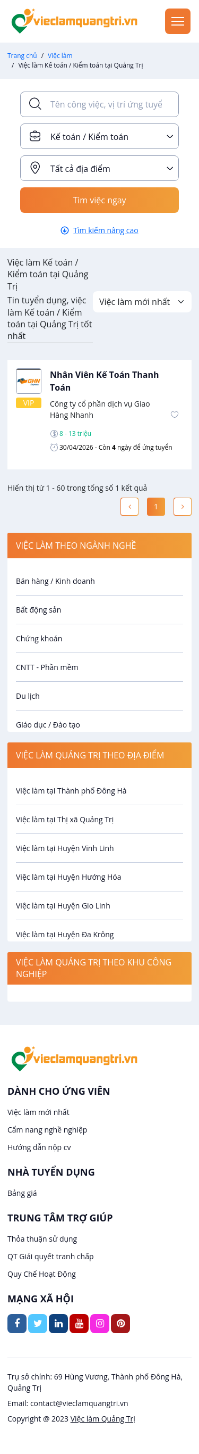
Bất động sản (38, 610)
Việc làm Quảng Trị (103, 1419)
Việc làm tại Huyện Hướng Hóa (68, 877)
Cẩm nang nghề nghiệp (47, 1130)
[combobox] (99, 136)
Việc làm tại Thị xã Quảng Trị (65, 819)
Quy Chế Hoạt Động (41, 1274)
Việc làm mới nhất (38, 1112)
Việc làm (60, 55)
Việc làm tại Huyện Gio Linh (63, 906)
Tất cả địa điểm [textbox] (80, 169)
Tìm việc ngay (99, 200)
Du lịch (28, 696)
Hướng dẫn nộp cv (39, 1147)
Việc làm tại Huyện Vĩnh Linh (65, 848)
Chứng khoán (39, 638)
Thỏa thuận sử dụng (42, 1239)
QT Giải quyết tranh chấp (50, 1256)
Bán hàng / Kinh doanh (55, 581)
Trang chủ (22, 55)
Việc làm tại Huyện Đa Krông (65, 934)
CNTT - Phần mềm (47, 667)
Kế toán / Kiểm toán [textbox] (89, 137)
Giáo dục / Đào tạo (48, 725)
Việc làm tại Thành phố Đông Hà (71, 791)
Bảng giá (22, 1193)
